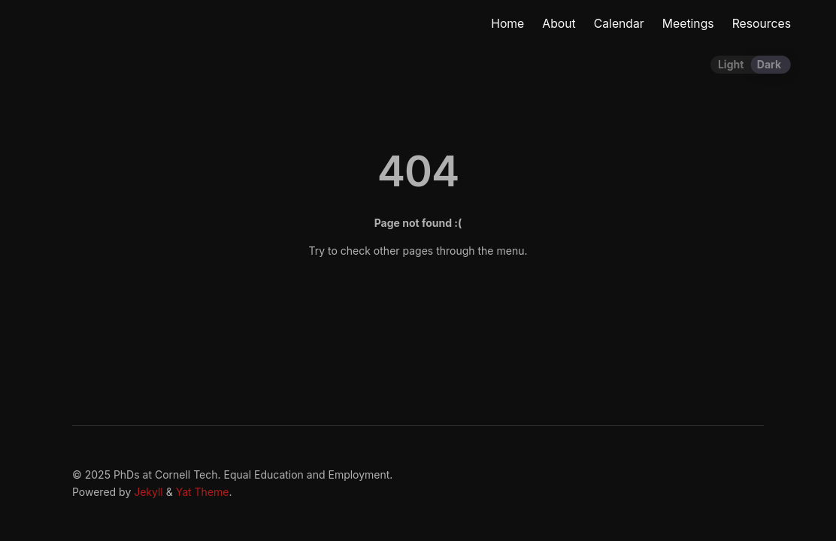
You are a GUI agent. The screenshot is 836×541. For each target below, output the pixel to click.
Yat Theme (202, 491)
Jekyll (148, 491)
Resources (761, 24)
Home (507, 24)
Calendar (619, 24)
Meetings (688, 24)
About (558, 24)
